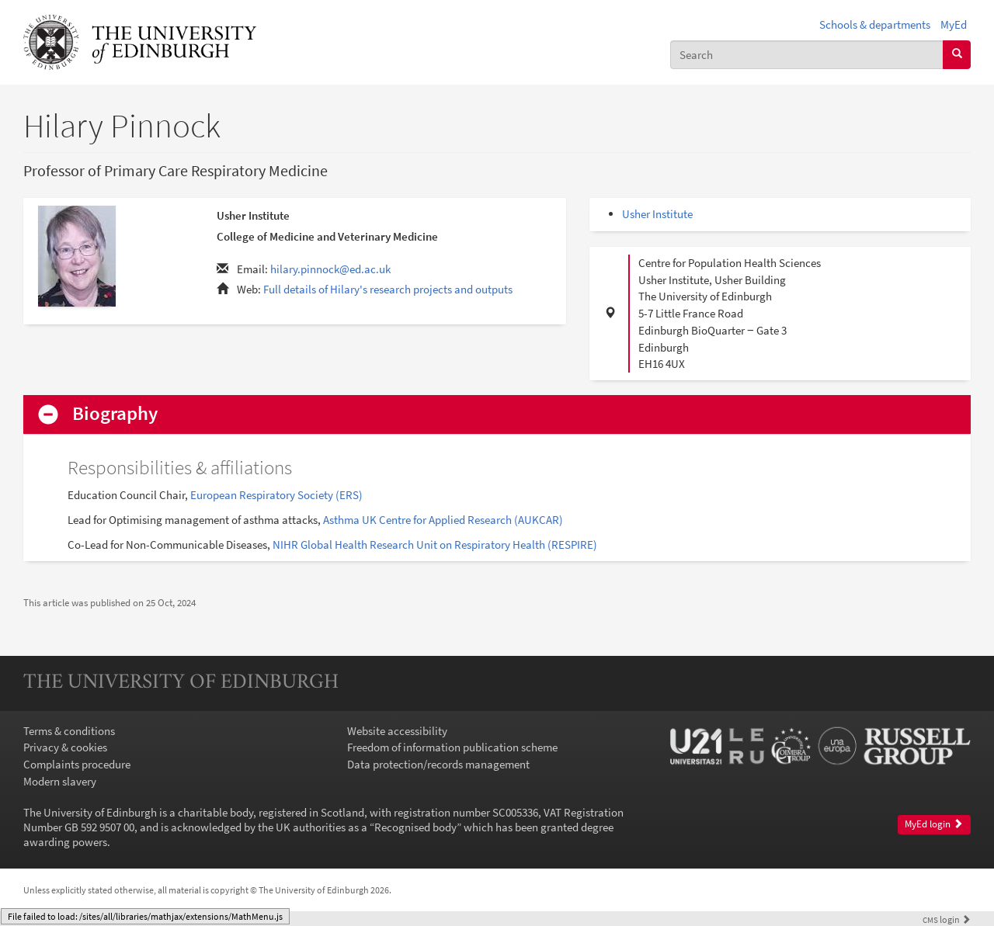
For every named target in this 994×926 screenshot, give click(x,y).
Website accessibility (397, 730)
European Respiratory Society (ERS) (276, 494)
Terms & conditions (69, 730)
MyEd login (934, 824)
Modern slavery (59, 781)
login (947, 919)
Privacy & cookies (65, 747)
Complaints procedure (76, 764)
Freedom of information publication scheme (452, 747)
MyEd (953, 24)
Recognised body (415, 827)
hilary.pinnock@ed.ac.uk (330, 269)
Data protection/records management (438, 764)
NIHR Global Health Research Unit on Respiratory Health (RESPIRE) (435, 544)
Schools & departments (874, 24)
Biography (115, 414)
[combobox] (807, 54)
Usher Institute (657, 213)
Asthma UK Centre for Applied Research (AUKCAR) (443, 519)
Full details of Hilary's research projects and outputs (388, 289)
